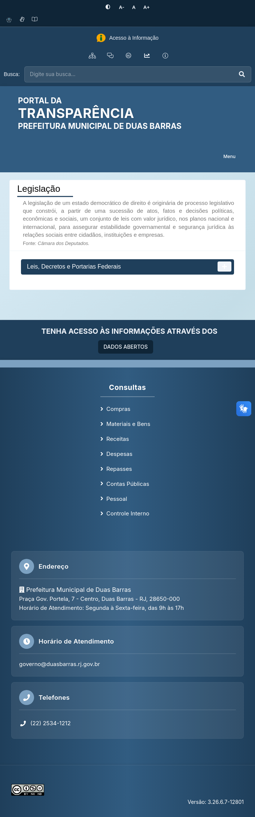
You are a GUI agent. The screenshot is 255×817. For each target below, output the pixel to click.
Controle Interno (127, 513)
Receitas (117, 438)
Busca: (12, 74)
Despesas (119, 453)
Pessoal (116, 498)
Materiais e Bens (128, 423)
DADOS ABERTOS (125, 347)
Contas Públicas (127, 483)
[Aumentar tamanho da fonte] (145, 7)
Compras (118, 408)
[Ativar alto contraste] (109, 7)
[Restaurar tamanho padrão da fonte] (133, 7)
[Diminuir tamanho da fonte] (122, 7)
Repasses (119, 468)
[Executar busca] (242, 74)
